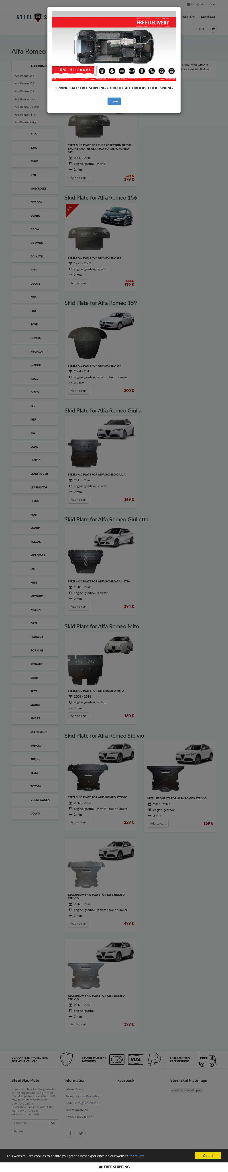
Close (114, 101)
